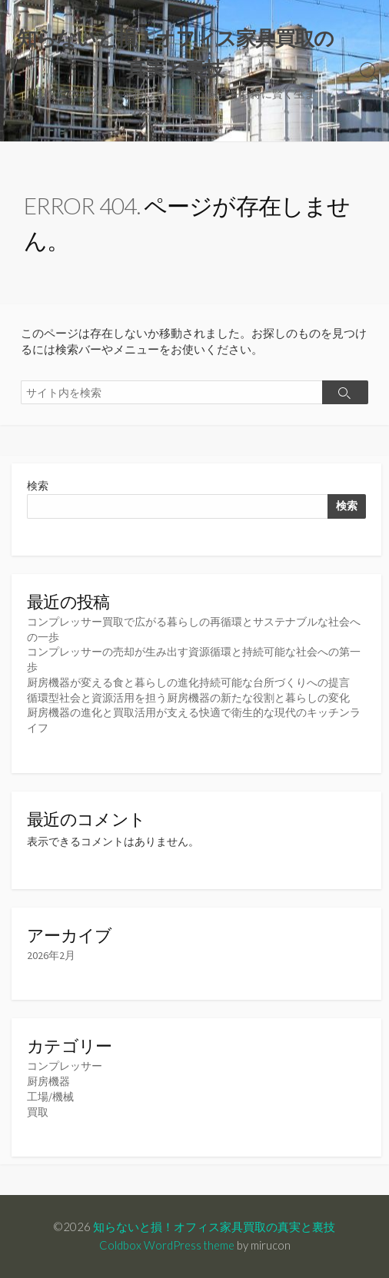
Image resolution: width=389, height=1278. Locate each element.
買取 (37, 1112)
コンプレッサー (64, 1066)
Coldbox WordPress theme (166, 1245)
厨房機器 (48, 1081)
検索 (37, 486)
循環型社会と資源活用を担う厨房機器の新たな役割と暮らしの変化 (188, 698)
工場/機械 (50, 1097)
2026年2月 (51, 955)
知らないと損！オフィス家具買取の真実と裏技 (214, 1226)
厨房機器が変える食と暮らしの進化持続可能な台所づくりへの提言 (188, 682)
